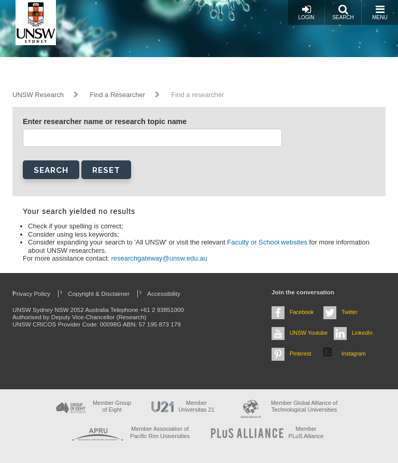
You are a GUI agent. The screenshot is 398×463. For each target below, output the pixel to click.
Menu (379, 12)
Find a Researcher (117, 95)
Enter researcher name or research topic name (105, 121)
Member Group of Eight (112, 406)
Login (306, 12)
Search (343, 12)
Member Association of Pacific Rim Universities (160, 432)
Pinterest (300, 353)
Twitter (350, 312)
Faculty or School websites (268, 242)
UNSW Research (38, 95)
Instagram (354, 353)
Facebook (302, 312)
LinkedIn (362, 333)
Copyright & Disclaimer (99, 293)
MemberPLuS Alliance (306, 432)
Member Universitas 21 (196, 406)
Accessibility (163, 293)
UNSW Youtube (309, 333)
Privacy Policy (31, 293)
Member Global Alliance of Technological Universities (304, 406)
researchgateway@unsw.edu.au (159, 258)
